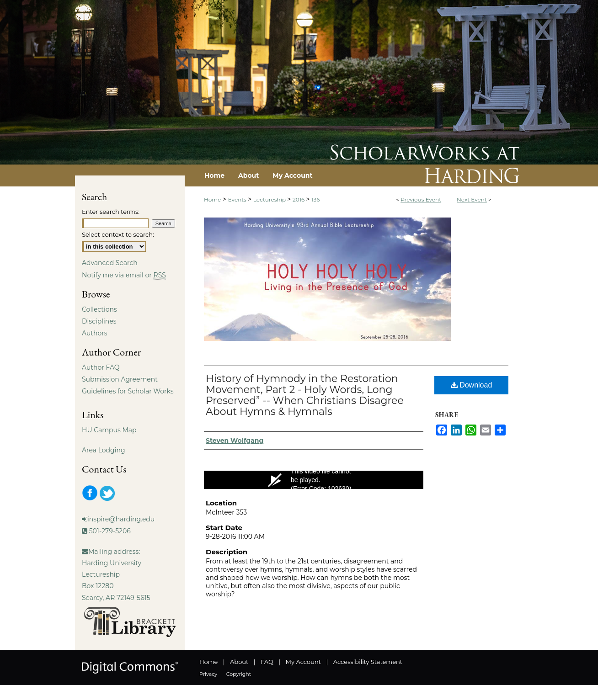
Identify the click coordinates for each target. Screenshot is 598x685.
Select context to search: (118, 234)
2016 (299, 199)
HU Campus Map (109, 430)
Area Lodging (103, 450)
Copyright (238, 674)
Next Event (472, 199)
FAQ (267, 661)
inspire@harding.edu (121, 519)
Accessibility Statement (367, 661)
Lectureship (270, 199)
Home (212, 199)
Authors (94, 333)
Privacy (208, 674)
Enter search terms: (110, 211)
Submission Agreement (120, 379)
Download (471, 385)
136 (315, 199)
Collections (99, 309)
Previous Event (420, 199)
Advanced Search (110, 263)
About (239, 661)
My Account (303, 661)
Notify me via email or (124, 275)
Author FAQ (101, 367)
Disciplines (99, 321)
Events (238, 199)
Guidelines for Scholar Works (128, 391)
